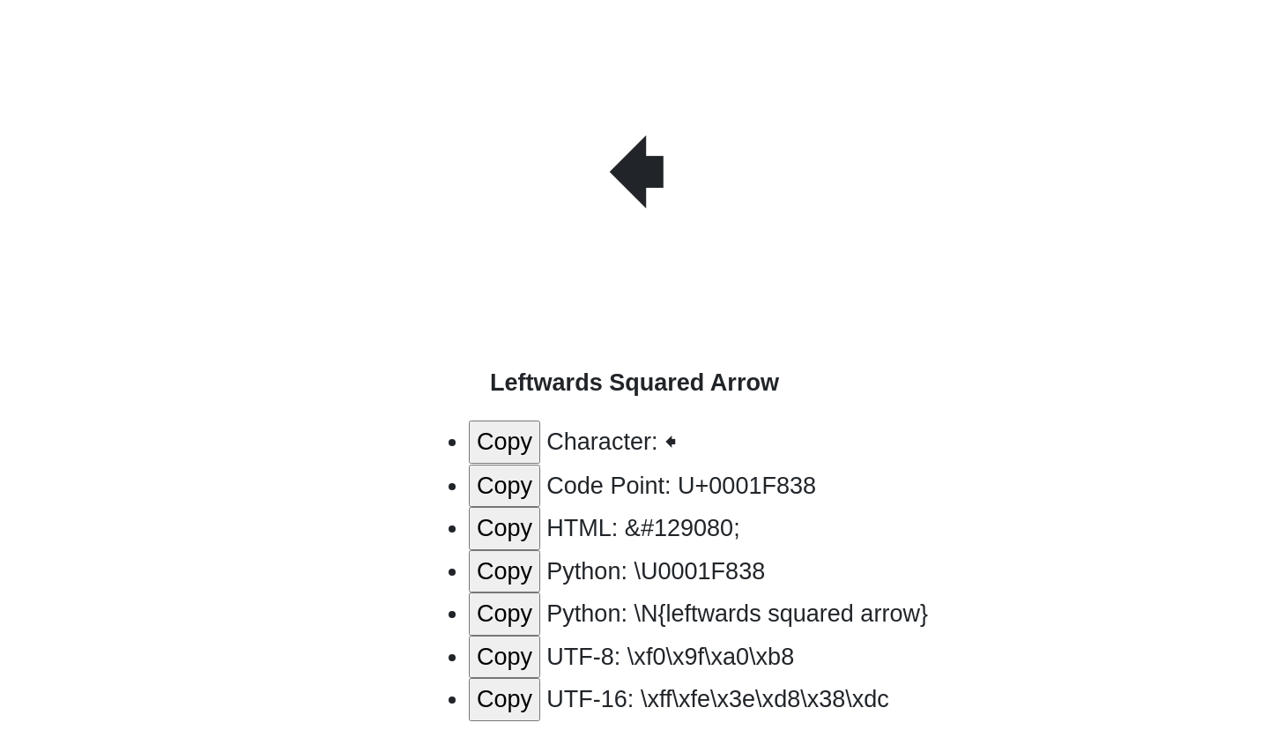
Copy (504, 441)
